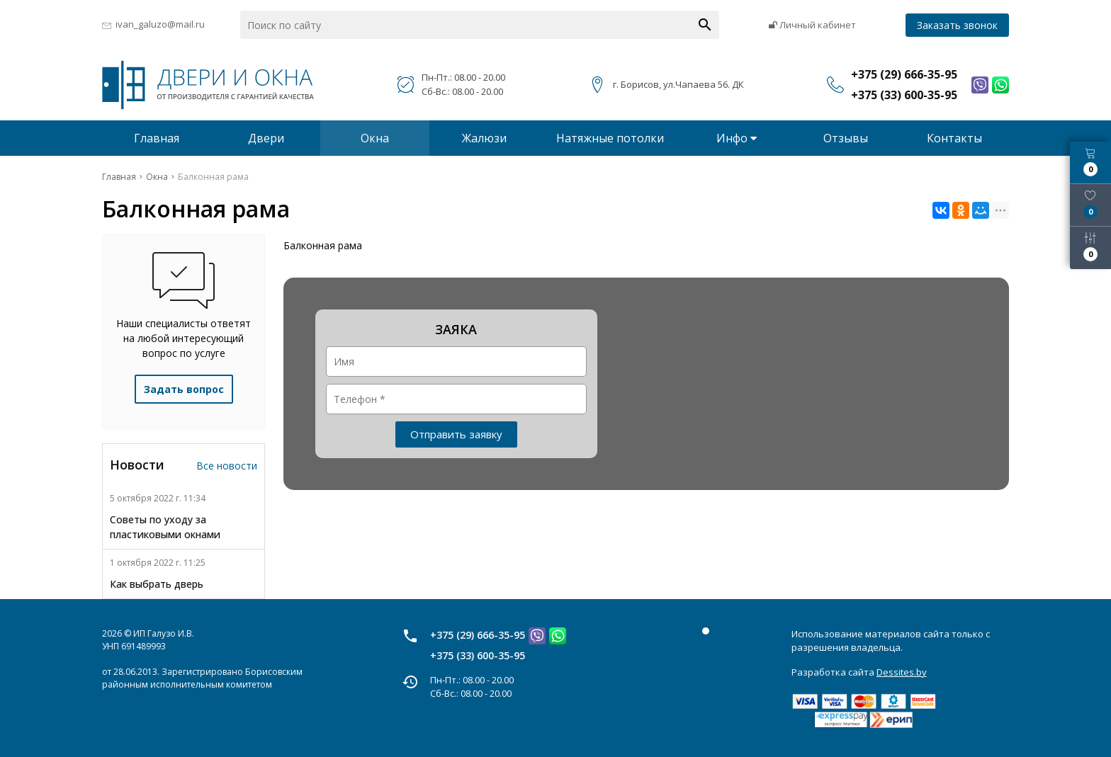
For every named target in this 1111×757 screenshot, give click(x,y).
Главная (156, 138)
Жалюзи (484, 138)
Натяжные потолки (610, 138)
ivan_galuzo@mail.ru (160, 24)
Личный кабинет (812, 24)
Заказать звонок (957, 25)
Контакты (954, 138)
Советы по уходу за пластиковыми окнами (165, 527)
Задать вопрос (184, 389)
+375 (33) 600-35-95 (477, 655)
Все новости (226, 466)
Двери (266, 138)
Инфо (736, 138)
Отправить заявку (456, 434)
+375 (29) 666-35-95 (477, 635)
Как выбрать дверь (156, 584)
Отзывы (845, 138)
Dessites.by (901, 672)
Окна (375, 138)
